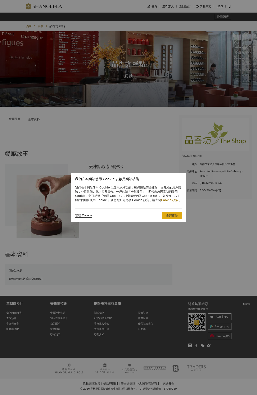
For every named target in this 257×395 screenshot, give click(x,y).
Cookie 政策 (169, 200)
